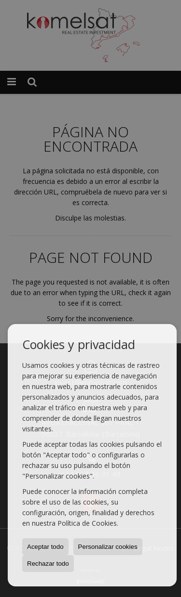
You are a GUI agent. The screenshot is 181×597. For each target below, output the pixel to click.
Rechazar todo (48, 563)
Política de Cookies (87, 523)
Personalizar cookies (108, 546)
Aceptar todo (45, 546)
